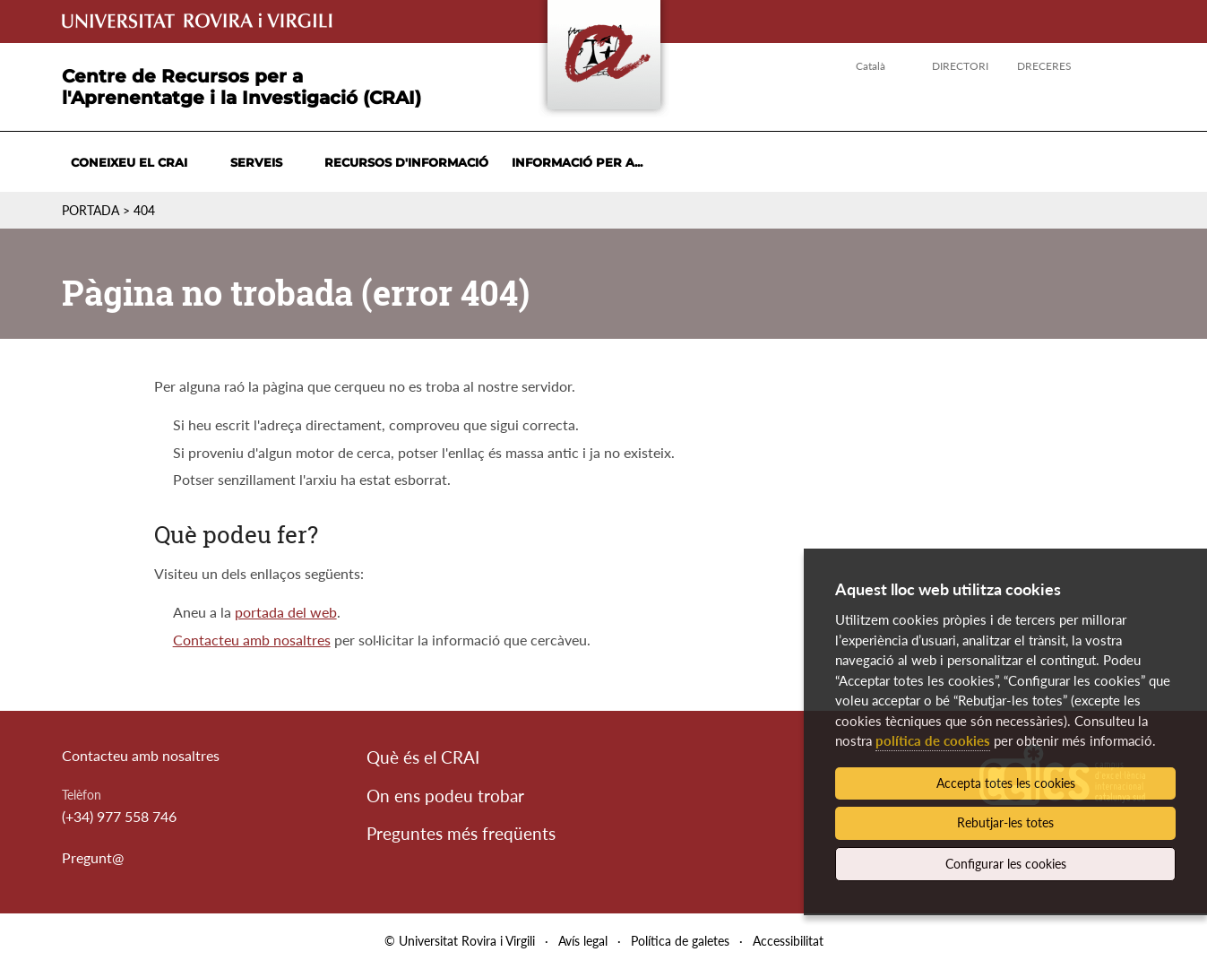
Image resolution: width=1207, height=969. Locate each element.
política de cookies (932, 740)
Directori (960, 66)
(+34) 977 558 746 (119, 816)
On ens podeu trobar (445, 795)
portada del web (286, 611)
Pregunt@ (93, 857)
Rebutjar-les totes (1005, 822)
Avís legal (583, 940)
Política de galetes (680, 940)
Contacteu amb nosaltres (252, 639)
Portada (90, 210)
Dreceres (1044, 66)
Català (870, 66)
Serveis (256, 162)
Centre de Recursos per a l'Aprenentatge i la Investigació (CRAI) (241, 86)
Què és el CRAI (422, 757)
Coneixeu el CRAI (129, 162)
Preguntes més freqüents (461, 833)
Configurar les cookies (1005, 863)
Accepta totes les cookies (1005, 783)
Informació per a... (577, 162)
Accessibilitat (788, 940)
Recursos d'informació (406, 162)
